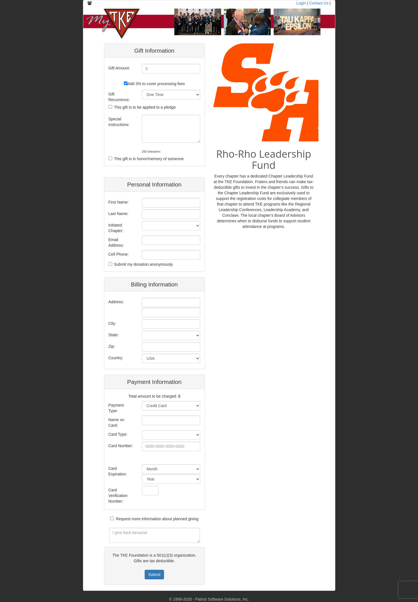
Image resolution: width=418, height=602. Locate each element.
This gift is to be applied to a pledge (145, 107)
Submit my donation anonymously (143, 264)
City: (112, 323)
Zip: (111, 346)
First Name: (118, 202)
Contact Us (319, 3)
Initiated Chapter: (116, 228)
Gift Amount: (119, 68)
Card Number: (120, 446)
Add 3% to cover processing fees (156, 83)
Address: (116, 302)
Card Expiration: (117, 471)
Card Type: (118, 434)
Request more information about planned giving (157, 519)
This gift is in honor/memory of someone (149, 159)
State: (113, 335)
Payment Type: (116, 408)
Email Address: (116, 242)
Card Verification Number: (118, 495)
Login (301, 3)
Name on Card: (116, 422)
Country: (115, 358)
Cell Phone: (118, 254)
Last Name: (118, 213)
